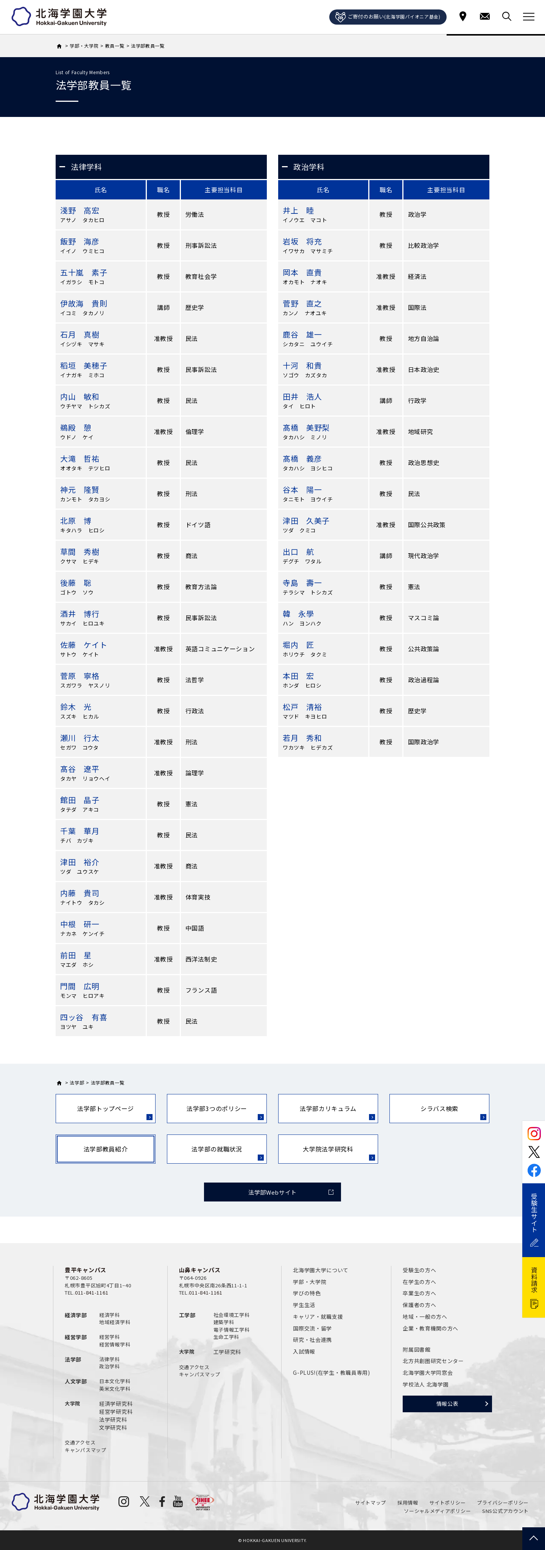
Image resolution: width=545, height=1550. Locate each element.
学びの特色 (307, 1293)
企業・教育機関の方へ (430, 1328)
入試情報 (304, 1351)
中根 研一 (80, 923)
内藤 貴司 (80, 892)
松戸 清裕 (302, 706)
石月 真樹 (80, 334)
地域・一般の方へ (425, 1316)
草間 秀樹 (80, 551)
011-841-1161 (91, 1292)
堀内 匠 (298, 644)
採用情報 (407, 1502)
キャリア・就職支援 (318, 1316)
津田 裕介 (80, 861)
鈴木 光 (76, 706)
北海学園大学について (321, 1270)
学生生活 (304, 1305)
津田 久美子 (306, 520)
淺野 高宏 (80, 210)
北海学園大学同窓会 (428, 1372)
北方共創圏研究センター (433, 1361)
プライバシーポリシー (503, 1502)
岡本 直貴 (302, 272)
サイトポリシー (447, 1502)
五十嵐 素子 (83, 272)
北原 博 (76, 520)
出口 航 (298, 551)
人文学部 (76, 1381)
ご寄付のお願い (388, 17)
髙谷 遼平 (80, 768)
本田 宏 (298, 675)
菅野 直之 (302, 303)
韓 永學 (298, 613)
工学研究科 (227, 1351)
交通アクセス (80, 1442)
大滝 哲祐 (80, 458)
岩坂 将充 (302, 241)
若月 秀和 (302, 737)
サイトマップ (370, 1502)
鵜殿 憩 (76, 427)
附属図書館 (417, 1349)
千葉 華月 (80, 830)
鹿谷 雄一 (302, 334)
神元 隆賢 (80, 489)
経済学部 (76, 1315)
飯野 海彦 (80, 241)
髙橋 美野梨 (306, 427)
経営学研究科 (115, 1411)
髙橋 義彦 (302, 458)
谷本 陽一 (302, 489)
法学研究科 (113, 1419)
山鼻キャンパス (200, 1270)
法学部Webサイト (272, 1192)
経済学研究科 (115, 1403)
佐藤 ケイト (83, 644)
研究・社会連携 (312, 1339)
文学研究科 (113, 1427)
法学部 (73, 1359)
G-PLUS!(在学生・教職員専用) (331, 1372)
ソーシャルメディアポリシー (437, 1510)
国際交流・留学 (312, 1328)
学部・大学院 (309, 1281)
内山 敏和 (80, 396)
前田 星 (76, 954)
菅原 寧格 (80, 675)
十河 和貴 (302, 365)
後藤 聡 (76, 582)
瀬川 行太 (80, 737)
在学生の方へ (419, 1281)
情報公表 (447, 1403)
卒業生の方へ (419, 1293)
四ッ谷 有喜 (83, 1017)
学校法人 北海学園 (425, 1384)
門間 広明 (80, 985)
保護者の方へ (419, 1305)
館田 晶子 (80, 799)
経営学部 (76, 1337)
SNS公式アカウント (505, 1510)
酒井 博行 (80, 613)
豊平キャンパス (85, 1270)
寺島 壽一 (302, 582)
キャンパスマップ (85, 1450)
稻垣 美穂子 (83, 365)
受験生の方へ (419, 1270)
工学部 (187, 1315)
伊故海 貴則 (83, 303)
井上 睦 (298, 210)
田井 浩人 (302, 396)
